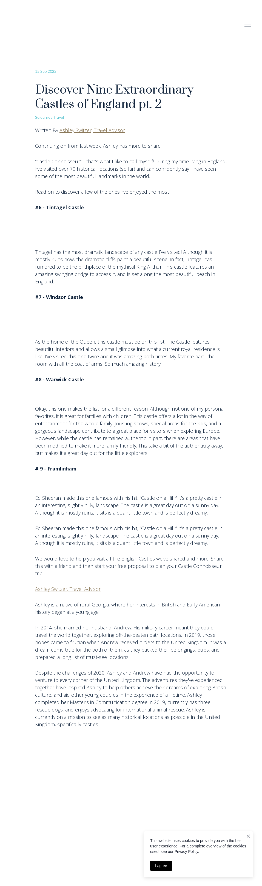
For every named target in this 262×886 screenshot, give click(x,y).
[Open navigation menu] (247, 24)
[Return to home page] (28, 24)
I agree (161, 866)
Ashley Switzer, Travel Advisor (92, 130)
